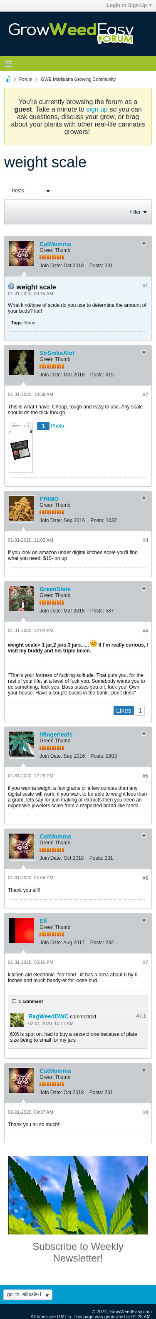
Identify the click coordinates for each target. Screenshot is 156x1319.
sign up (97, 109)
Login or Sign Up (129, 5)
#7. (141, 1016)
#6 (145, 878)
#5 (145, 776)
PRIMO (49, 498)
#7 (145, 963)
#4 (145, 631)
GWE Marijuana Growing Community (78, 79)
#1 (145, 286)
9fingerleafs (56, 734)
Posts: (96, 266)
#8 (145, 1112)
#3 (145, 540)
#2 (145, 395)
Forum (25, 79)
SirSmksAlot (57, 353)
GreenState (55, 589)
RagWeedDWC (48, 1016)
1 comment (31, 1001)
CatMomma (55, 244)
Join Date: (51, 266)
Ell (43, 921)
